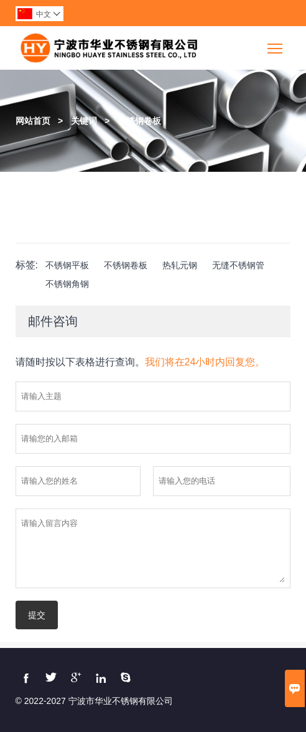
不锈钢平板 (67, 265)
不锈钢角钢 (67, 284)
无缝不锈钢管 (238, 265)
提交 (36, 615)
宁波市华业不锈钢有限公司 (120, 701)
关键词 (84, 121)
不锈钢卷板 (139, 121)
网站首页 (33, 121)
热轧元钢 (179, 265)
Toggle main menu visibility (275, 44)
